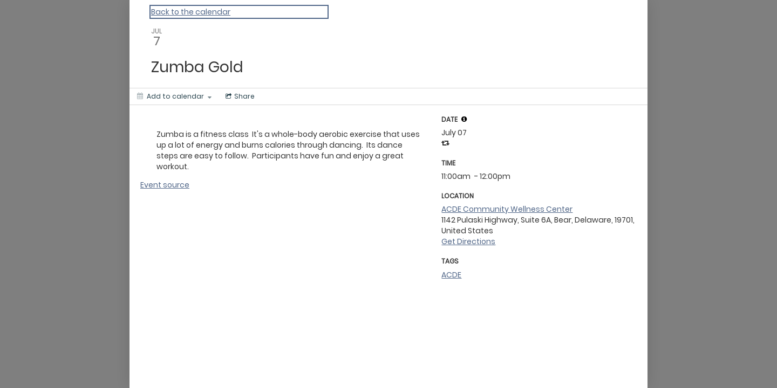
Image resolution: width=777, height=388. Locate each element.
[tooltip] (464, 119)
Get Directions (468, 241)
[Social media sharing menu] (239, 96)
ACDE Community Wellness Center (506, 209)
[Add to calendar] (174, 96)
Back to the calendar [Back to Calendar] (190, 11)
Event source (164, 184)
